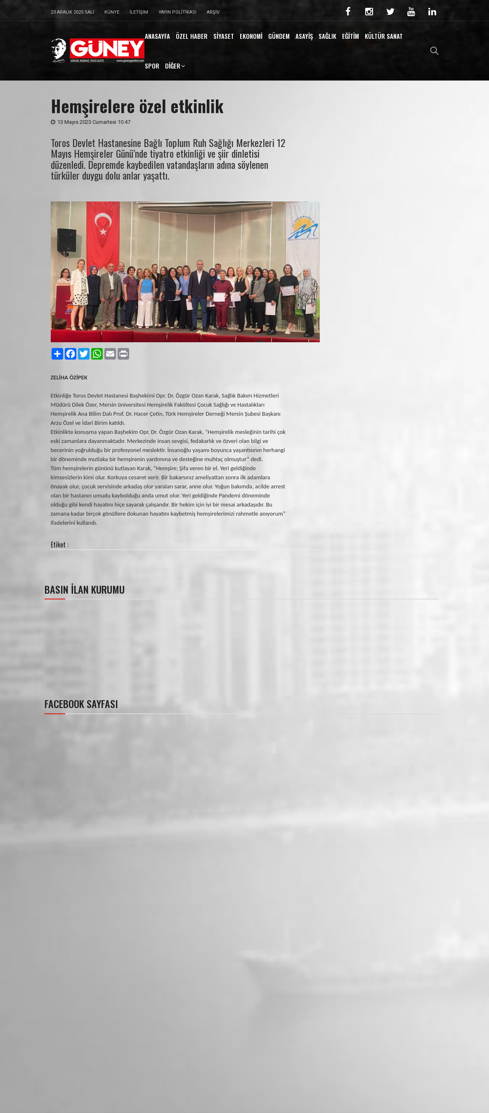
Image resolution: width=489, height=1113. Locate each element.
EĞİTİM (350, 35)
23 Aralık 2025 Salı (72, 12)
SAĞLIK (327, 35)
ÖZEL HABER (192, 35)
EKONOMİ (251, 35)
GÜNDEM (279, 35)
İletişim (139, 12)
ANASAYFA (157, 35)
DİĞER (172, 65)
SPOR (152, 65)
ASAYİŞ (304, 35)
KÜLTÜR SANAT (384, 35)
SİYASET (223, 35)
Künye (111, 12)
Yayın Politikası (177, 12)
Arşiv (213, 12)
